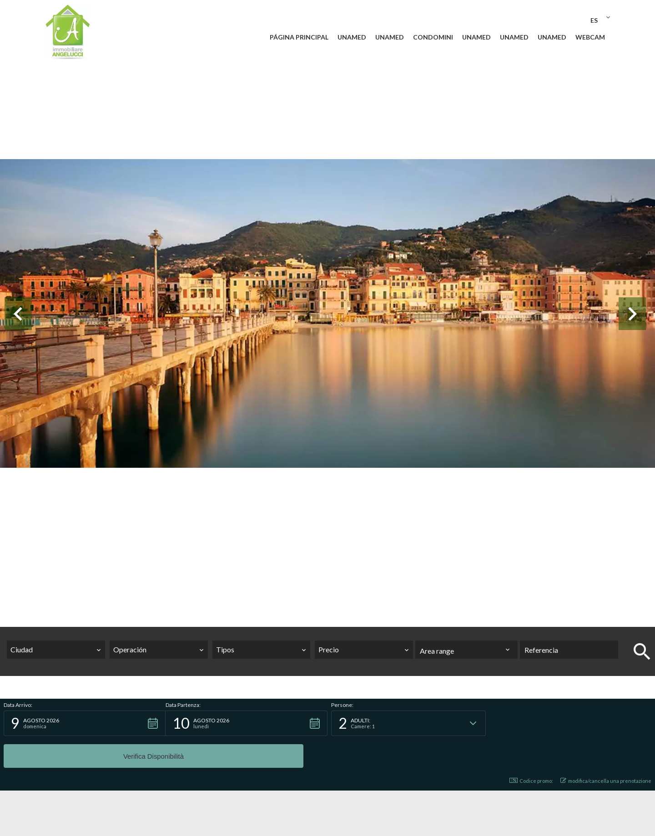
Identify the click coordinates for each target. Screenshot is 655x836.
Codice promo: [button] (531, 749)
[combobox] (56, 650)
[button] (85, 723)
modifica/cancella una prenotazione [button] (605, 749)
